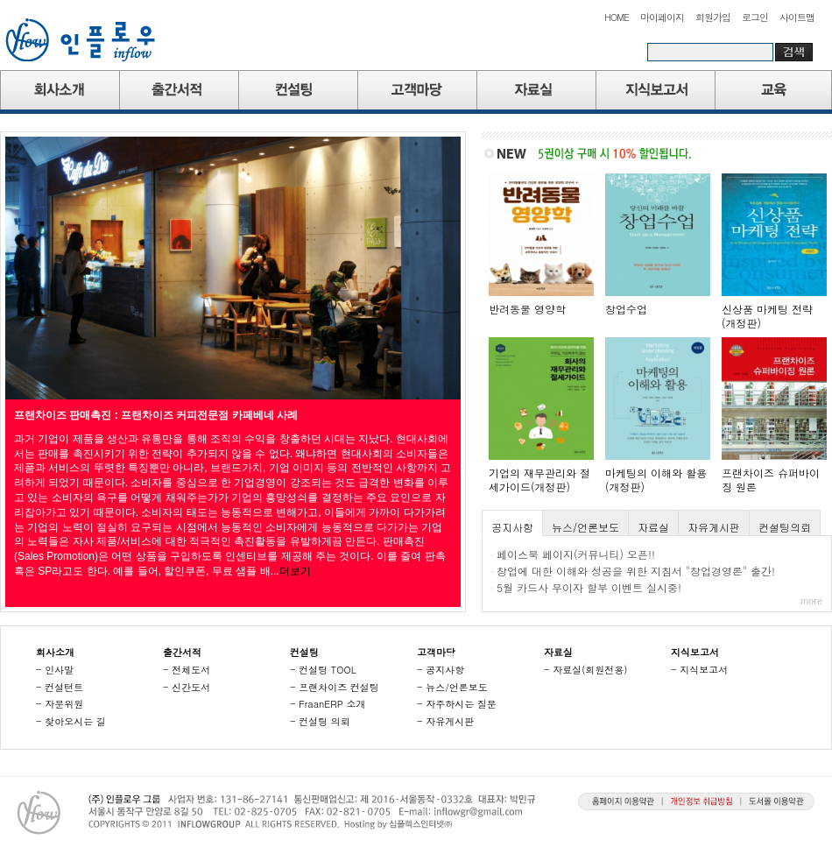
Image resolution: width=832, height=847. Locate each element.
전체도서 (191, 669)
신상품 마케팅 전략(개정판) (767, 315)
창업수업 (626, 308)
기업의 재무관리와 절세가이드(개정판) (539, 479)
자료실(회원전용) (590, 669)
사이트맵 (796, 17)
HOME (616, 17)
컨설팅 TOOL (327, 669)
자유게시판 (713, 526)
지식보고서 (704, 669)
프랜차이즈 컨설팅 (339, 687)
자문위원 (64, 703)
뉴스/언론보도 (585, 526)
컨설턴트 (64, 687)
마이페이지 (662, 17)
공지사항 (512, 526)
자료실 (653, 526)
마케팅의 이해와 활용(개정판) (656, 479)
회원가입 (712, 17)
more (811, 601)
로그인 (755, 17)
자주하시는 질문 (461, 703)
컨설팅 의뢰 (324, 721)
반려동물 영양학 (527, 308)
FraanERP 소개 (332, 703)
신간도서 (191, 687)
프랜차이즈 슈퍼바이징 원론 (771, 479)
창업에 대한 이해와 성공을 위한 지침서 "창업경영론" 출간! (636, 570)
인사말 (59, 669)
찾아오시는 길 (75, 721)
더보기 (295, 571)
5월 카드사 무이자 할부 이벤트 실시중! (589, 587)
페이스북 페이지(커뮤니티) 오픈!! (576, 554)
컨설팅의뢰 (784, 526)
